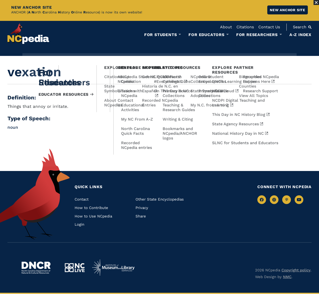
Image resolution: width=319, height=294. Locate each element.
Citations (245, 27)
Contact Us (269, 27)
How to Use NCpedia (93, 216)
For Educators (206, 35)
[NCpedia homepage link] (28, 33)
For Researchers (257, 35)
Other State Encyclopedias (160, 199)
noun (12, 127)
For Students (160, 35)
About (226, 27)
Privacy (142, 208)
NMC (287, 277)
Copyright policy (296, 270)
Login (79, 224)
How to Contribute (91, 208)
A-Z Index (300, 34)
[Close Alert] (316, 2)
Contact (82, 199)
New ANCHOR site (287, 10)
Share (141, 216)
